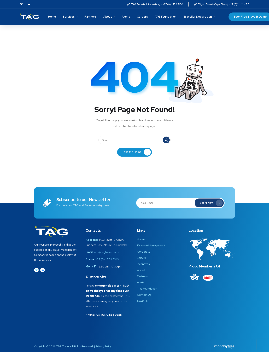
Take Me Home (136, 152)
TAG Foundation (166, 16)
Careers (142, 16)
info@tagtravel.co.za (106, 252)
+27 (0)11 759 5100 (107, 259)
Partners (90, 16)
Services (69, 16)
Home (52, 16)
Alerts (126, 16)
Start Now (211, 203)
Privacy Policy (103, 346)
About (107, 16)
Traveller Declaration (197, 16)
